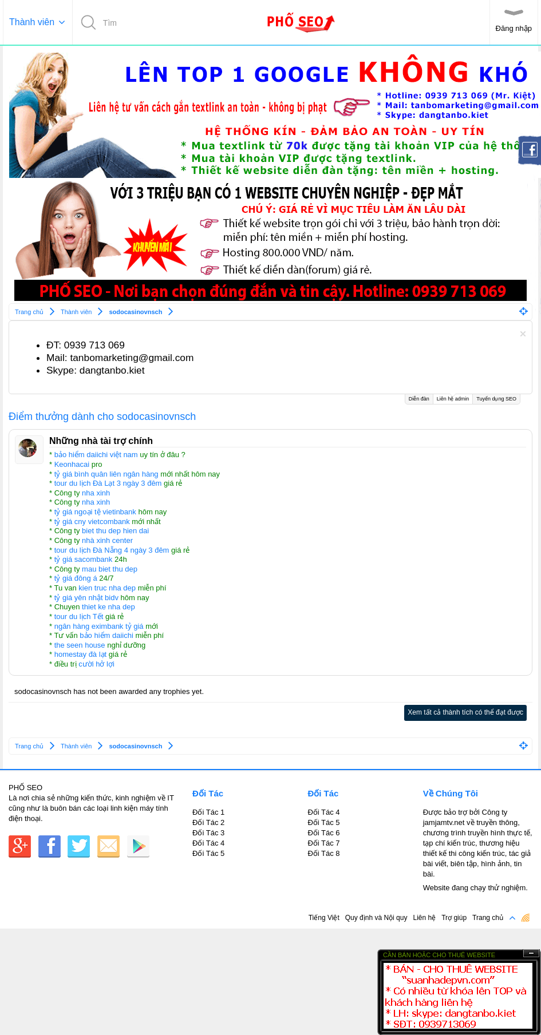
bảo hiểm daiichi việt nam (96, 454)
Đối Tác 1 (208, 812)
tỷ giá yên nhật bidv (86, 597)
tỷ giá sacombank (83, 559)
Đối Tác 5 (208, 853)
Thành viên (31, 22)
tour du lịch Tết (79, 616)
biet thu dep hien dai (115, 530)
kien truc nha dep (107, 588)
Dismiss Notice (523, 334)
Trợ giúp (454, 918)
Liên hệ (424, 918)
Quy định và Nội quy (376, 918)
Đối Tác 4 (208, 843)
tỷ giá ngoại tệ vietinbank (95, 511)
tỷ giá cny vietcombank (92, 521)
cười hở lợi (96, 664)
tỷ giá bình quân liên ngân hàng (106, 474)
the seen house (79, 645)
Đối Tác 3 (208, 832)
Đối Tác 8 (323, 853)
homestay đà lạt (80, 654)
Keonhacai (71, 464)
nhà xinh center (107, 540)
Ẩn (531, 953)
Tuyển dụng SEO (496, 399)
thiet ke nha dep (108, 606)
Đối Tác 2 (208, 822)
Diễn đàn (419, 399)
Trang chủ (487, 918)
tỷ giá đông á (75, 578)
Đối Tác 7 (323, 843)
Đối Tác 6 (323, 832)
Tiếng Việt (324, 918)
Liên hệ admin (453, 398)
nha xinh (96, 493)
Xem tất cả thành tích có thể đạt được (465, 712)
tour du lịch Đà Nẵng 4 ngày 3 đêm (111, 550)
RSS (526, 918)
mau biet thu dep (109, 569)
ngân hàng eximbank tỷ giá (99, 626)
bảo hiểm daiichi (106, 635)
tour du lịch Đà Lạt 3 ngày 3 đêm (108, 483)
